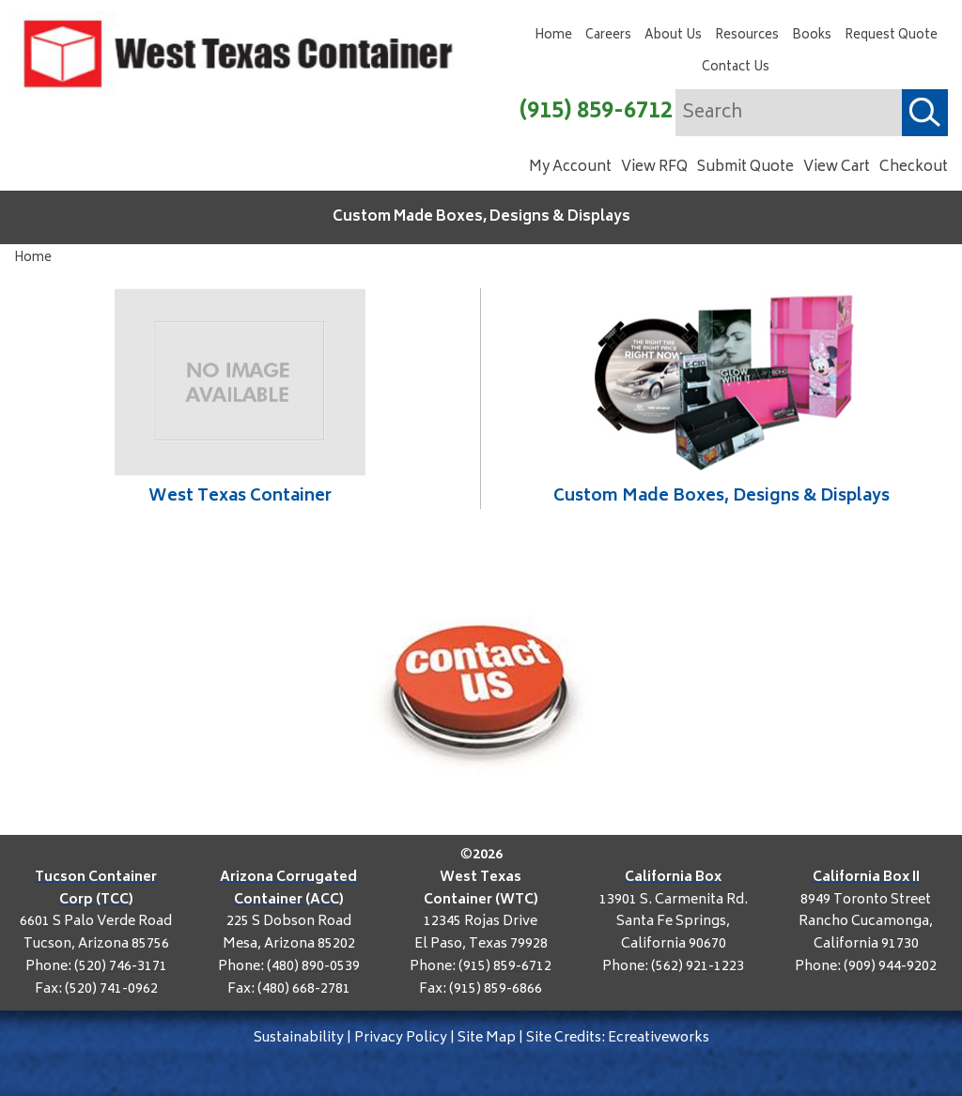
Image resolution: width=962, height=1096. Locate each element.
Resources (747, 36)
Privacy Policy (400, 1038)
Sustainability (299, 1038)
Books (811, 36)
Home (553, 36)
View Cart (836, 167)
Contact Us (735, 68)
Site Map (487, 1038)
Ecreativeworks (658, 1038)
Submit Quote (745, 167)
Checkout (913, 167)
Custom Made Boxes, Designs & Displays (481, 217)
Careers (608, 36)
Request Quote (891, 36)
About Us (673, 36)
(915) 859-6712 (596, 112)
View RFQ (654, 167)
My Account (570, 167)
